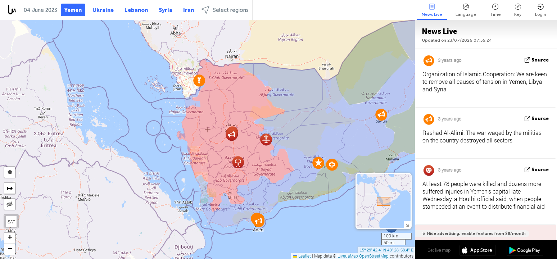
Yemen (73, 10)
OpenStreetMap (374, 256)
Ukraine (103, 10)
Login (540, 10)
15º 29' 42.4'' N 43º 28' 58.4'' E (386, 250)
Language (466, 10)
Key (517, 10)
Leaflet (302, 256)
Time (495, 10)
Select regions (225, 10)
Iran (188, 10)
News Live (432, 10)
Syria (165, 10)
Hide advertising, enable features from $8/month (476, 233)
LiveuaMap (348, 256)
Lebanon (136, 10)
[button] (318, 163)
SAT (11, 221)
